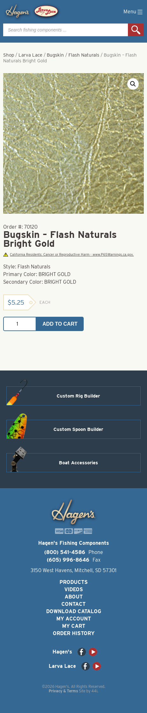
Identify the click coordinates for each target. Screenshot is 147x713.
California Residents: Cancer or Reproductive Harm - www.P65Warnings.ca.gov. (68, 255)
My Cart (73, 626)
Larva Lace (30, 55)
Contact (73, 604)
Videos (73, 589)
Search (136, 30)
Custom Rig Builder (78, 396)
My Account (73, 619)
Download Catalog (73, 611)
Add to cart (60, 324)
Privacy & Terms (63, 691)
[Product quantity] (19, 324)
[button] (133, 84)
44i (94, 691)
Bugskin (55, 55)
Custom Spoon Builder (78, 429)
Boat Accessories (78, 463)
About (74, 597)
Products (74, 582)
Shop (8, 55)
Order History (73, 633)
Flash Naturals (83, 55)
